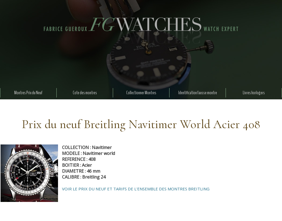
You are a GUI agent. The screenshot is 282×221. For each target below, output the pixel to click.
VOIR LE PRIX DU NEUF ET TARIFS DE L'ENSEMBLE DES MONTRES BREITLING (135, 188)
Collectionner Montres (141, 93)
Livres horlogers (254, 93)
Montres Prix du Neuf (28, 93)
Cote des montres (85, 93)
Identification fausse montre (197, 93)
